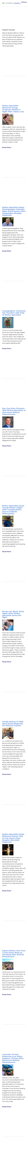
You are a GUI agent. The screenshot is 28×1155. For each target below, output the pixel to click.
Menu (24, 2)
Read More (6, 147)
